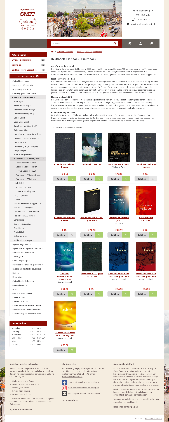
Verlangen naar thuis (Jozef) (119, 219)
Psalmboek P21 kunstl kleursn (145, 165)
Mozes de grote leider (118, 164)
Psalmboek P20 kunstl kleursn (64, 165)
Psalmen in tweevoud (92, 164)
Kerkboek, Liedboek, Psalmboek (89, 52)
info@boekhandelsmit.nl (141, 24)
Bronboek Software (153, 418)
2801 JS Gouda (143, 15)
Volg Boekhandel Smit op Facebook (80, 382)
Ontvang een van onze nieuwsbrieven (81, 393)
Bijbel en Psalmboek (65, 52)
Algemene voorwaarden (21, 409)
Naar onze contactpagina (125, 407)
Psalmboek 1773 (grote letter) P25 (92, 275)
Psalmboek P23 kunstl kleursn (64, 219)
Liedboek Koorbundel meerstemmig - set (65, 334)
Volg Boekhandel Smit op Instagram (80, 387)
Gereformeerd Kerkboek (146, 219)
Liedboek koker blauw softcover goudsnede (118, 275)
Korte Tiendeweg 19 (143, 10)
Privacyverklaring (70, 400)
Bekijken (61, 179)
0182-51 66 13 (141, 19)
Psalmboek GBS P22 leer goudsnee (92, 219)
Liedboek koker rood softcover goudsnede (146, 275)
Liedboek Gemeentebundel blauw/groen (65, 276)
